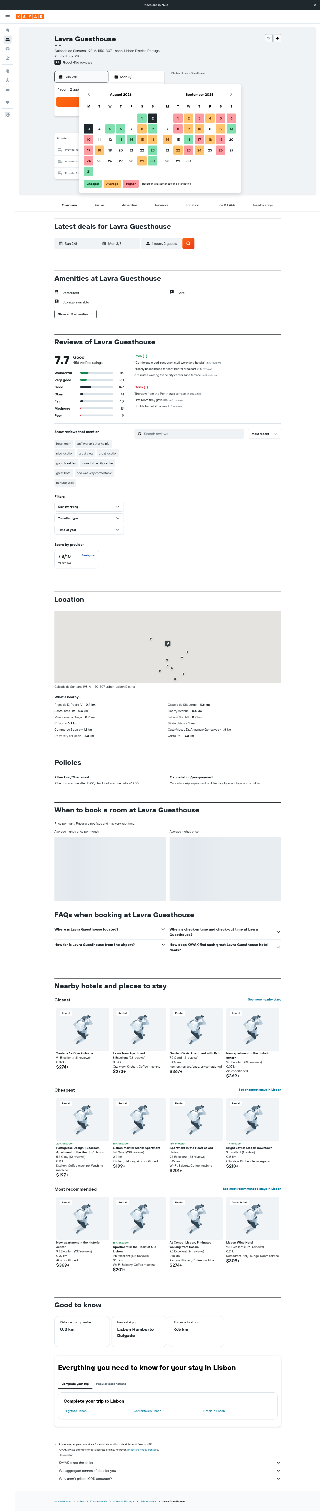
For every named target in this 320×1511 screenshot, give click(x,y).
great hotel (63, 473)
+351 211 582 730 (67, 56)
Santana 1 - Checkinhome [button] (74, 1053)
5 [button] (110, 129)
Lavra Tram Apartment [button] (129, 1053)
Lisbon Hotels (148, 1501)
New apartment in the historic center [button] (248, 1055)
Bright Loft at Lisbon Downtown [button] (249, 1148)
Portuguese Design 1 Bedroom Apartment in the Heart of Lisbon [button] (80, 1150)
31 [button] (88, 171)
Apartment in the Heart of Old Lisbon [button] (191, 1150)
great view (86, 453)
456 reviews (82, 62)
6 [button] (121, 129)
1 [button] (142, 118)
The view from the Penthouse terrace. (168, 394)
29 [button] (142, 161)
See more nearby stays (264, 999)
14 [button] (131, 139)
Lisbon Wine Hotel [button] (239, 1242)
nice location (65, 453)
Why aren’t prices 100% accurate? (170, 1478)
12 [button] (110, 139)
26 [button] (110, 161)
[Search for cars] (7, 48)
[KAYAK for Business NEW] (7, 89)
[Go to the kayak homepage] (30, 16)
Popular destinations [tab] (111, 1384)
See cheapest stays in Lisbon (259, 1090)
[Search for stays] (7, 39)
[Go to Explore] (7, 70)
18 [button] (99, 150)
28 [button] (131, 161)
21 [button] (131, 150)
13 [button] (120, 139)
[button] (315, 5)
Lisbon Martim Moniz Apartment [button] (136, 1148)
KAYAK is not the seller (170, 1462)
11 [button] (99, 139)
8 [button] (142, 129)
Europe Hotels (98, 1501)
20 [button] (120, 150)
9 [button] (153, 129)
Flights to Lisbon (75, 1411)
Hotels (81, 1501)
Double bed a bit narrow (158, 406)
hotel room (63, 444)
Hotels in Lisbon (214, 1411)
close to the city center (97, 463)
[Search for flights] (7, 30)
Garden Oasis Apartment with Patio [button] (195, 1053)
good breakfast (66, 463)
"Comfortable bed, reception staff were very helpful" (177, 363)
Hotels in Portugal (123, 1501)
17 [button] (88, 150)
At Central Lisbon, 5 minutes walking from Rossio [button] (190, 1244)
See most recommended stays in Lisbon (252, 1189)
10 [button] (89, 139)
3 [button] (89, 129)
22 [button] (142, 150)
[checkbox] (76, 559)
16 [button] (152, 139)
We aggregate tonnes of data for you (170, 1470)
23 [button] (153, 150)
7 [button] (131, 129)
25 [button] (99, 161)
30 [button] (152, 161)
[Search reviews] (193, 434)
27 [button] (121, 161)
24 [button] (89, 161)
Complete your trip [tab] (75, 1384)
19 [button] (110, 150)
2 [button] (153, 118)
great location (108, 453)
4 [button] (99, 129)
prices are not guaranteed (142, 1449)
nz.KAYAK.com (62, 1501)
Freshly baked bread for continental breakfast (173, 369)
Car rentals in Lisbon (147, 1411)
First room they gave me (158, 400)
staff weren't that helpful (93, 444)
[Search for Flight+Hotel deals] (7, 58)
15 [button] (142, 139)
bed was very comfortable (94, 473)
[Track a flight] (7, 80)
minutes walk (65, 483)
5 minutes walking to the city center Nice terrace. (175, 375)
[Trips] (7, 102)
